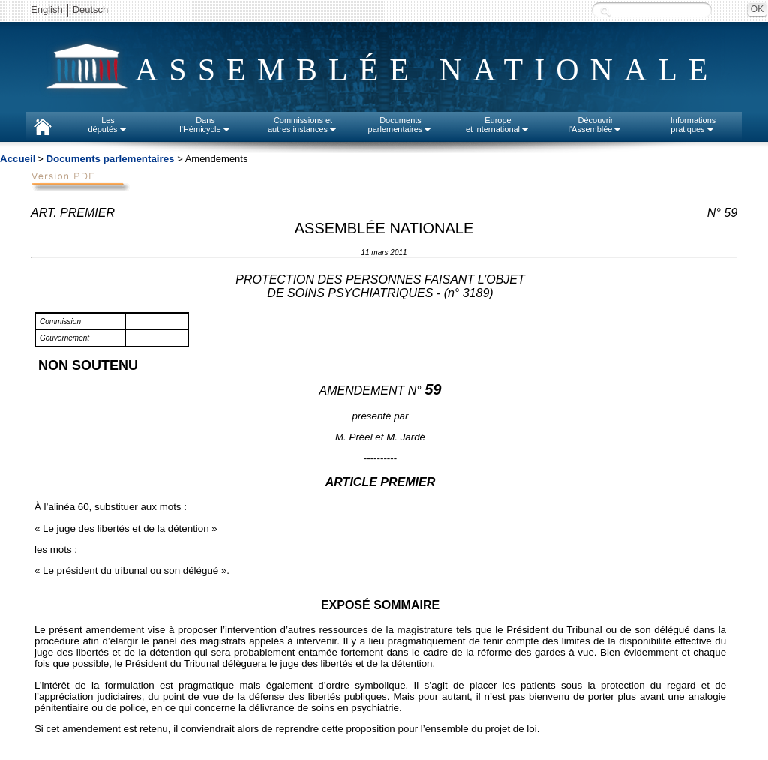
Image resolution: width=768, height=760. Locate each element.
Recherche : (605, 11)
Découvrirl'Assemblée (595, 125)
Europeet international (498, 125)
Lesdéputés (108, 125)
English (47, 9)
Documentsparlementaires (401, 125)
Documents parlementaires (110, 158)
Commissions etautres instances (303, 125)
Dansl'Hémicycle (205, 125)
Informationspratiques (693, 125)
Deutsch (91, 9)
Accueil (17, 158)
